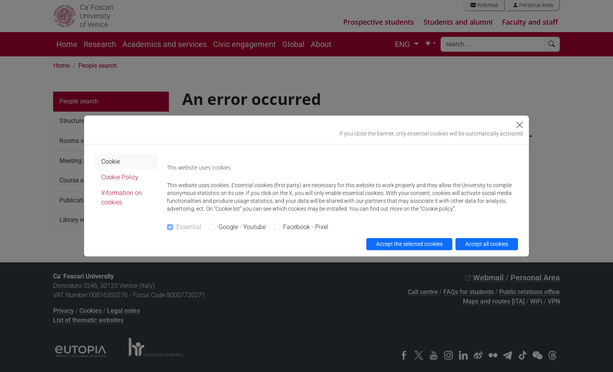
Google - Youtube (242, 227)
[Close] (519, 125)
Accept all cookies (486, 244)
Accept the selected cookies (409, 244)
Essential (188, 227)
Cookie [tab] (110, 161)
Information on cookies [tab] (121, 197)
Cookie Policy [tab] (119, 177)
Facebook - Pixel (305, 227)
